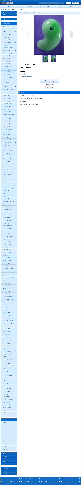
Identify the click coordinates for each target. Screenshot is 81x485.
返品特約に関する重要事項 (25, 76)
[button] (71, 6)
